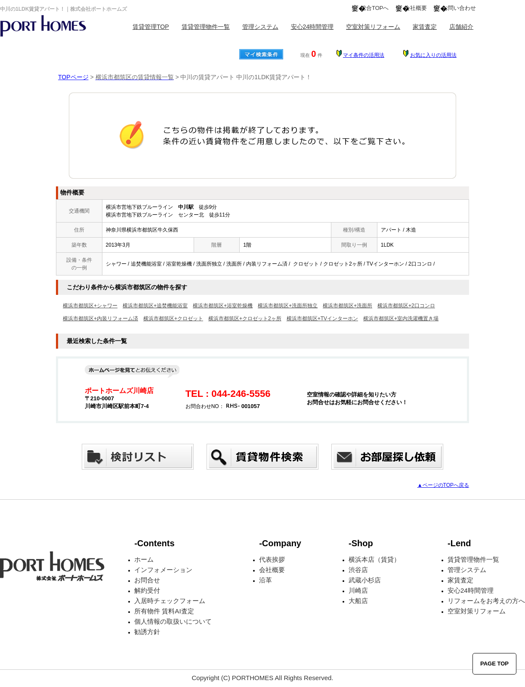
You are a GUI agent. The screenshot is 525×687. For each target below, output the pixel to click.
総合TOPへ (375, 8)
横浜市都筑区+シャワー (90, 306)
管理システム (260, 26)
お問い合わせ (459, 8)
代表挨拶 (272, 559)
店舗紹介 (461, 26)
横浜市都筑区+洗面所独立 (288, 306)
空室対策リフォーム (373, 26)
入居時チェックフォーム (169, 600)
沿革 (265, 580)
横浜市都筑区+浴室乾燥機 (223, 306)
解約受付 (147, 590)
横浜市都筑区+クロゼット (173, 319)
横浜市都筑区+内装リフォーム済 (100, 319)
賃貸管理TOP (151, 26)
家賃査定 (425, 26)
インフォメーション (163, 569)
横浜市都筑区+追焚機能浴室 (155, 306)
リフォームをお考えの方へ (486, 600)
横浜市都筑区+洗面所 (347, 306)
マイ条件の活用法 (363, 55)
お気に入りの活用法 (433, 55)
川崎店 (358, 590)
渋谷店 (358, 569)
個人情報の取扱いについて (173, 621)
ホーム (144, 559)
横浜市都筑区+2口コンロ (406, 306)
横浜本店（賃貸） (374, 559)
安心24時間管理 (312, 26)
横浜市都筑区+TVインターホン (322, 319)
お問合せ (147, 580)
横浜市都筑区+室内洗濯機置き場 (401, 319)
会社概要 (416, 8)
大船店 (358, 600)
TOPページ (73, 77)
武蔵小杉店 (365, 580)
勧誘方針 (147, 631)
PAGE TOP (494, 663)
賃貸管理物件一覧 (206, 26)
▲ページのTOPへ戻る (443, 485)
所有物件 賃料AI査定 (164, 611)
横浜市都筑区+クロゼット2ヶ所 (244, 319)
